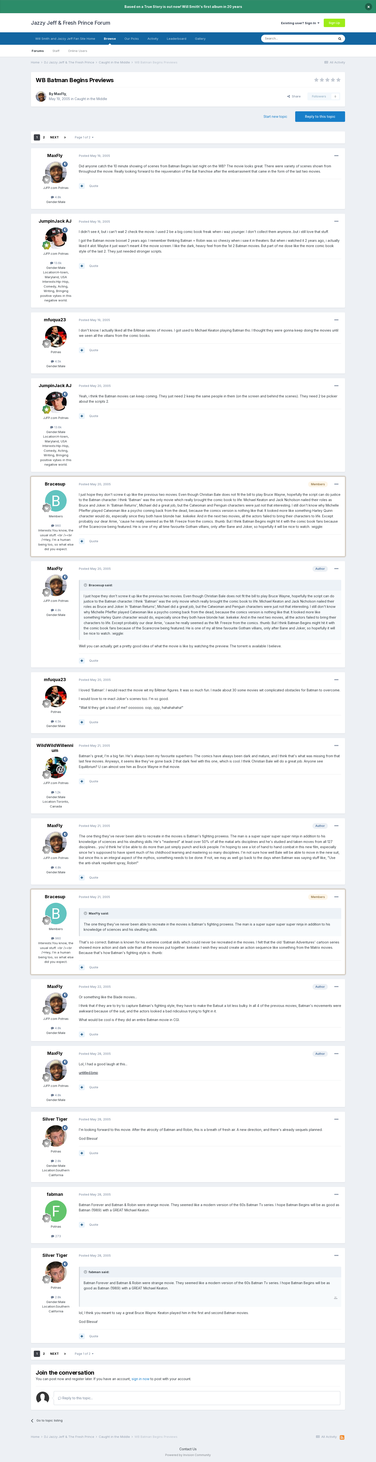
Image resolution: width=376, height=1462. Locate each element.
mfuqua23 (55, 319)
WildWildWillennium (54, 748)
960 (56, 525)
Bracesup (55, 483)
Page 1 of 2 (84, 137)
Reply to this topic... (75, 1398)
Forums (38, 51)
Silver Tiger (55, 1119)
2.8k (56, 1161)
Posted (94, 156)
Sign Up (334, 23)
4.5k (56, 361)
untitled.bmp (88, 1073)
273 (56, 1236)
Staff (56, 51)
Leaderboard (176, 38)
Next (54, 137)
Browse (110, 41)
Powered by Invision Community (188, 1455)
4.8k (56, 197)
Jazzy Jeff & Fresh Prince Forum (70, 23)
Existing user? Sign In (300, 23)
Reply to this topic (320, 116)
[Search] (285, 38)
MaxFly (60, 94)
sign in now (140, 1379)
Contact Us (188, 1449)
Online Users (77, 51)
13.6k (56, 263)
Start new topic (275, 116)
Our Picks (131, 38)
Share (294, 96)
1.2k (56, 792)
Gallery (200, 38)
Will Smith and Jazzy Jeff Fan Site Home (65, 38)
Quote (93, 186)
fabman (55, 1194)
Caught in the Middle (91, 99)
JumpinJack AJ (55, 221)
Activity (152, 38)
